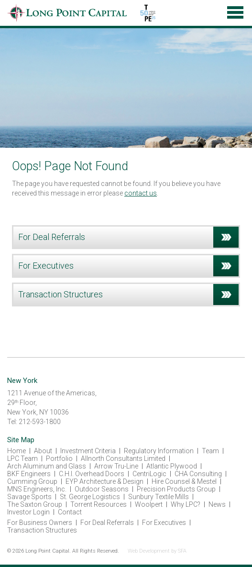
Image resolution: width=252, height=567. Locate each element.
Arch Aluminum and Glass (46, 466)
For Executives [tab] (128, 265)
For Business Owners (39, 522)
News (217, 504)
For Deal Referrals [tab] (128, 237)
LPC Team (22, 458)
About (43, 451)
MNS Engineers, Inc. (36, 489)
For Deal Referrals (107, 522)
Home (16, 451)
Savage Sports (29, 497)
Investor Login (28, 512)
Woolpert (149, 504)
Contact (70, 512)
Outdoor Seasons (102, 489)
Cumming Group (32, 481)
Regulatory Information (159, 451)
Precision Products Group (176, 489)
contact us (140, 193)
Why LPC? (185, 504)
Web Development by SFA (157, 551)
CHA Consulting (198, 474)
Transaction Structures (42, 530)
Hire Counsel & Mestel (184, 481)
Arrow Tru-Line (116, 466)
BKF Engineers (29, 474)
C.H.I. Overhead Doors (91, 474)
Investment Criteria (88, 451)
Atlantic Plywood (171, 466)
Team (210, 451)
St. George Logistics (90, 497)
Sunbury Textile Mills (158, 497)
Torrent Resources (98, 504)
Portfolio (59, 458)
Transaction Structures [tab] (128, 294)
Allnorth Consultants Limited (123, 458)
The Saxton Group (34, 504)
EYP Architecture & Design (104, 481)
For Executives (164, 522)
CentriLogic (149, 474)
